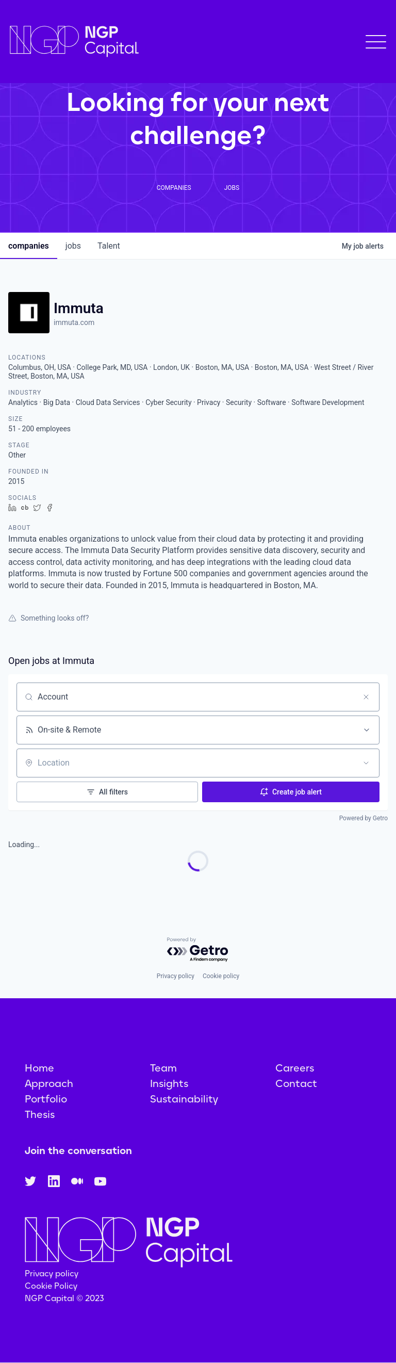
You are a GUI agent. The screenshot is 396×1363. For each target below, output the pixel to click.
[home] (74, 41)
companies (28, 246)
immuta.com (74, 322)
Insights (169, 1083)
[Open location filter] (366, 763)
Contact (296, 1083)
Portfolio (46, 1099)
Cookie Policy (51, 1285)
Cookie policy (221, 976)
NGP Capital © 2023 (64, 1298)
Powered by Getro (363, 818)
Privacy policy (175, 976)
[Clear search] (366, 697)
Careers (294, 1068)
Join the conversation (78, 1150)
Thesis (40, 1114)
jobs (73, 246)
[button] (376, 42)
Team (163, 1068)
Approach (49, 1083)
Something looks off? (48, 618)
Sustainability (184, 1099)
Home (39, 1068)
